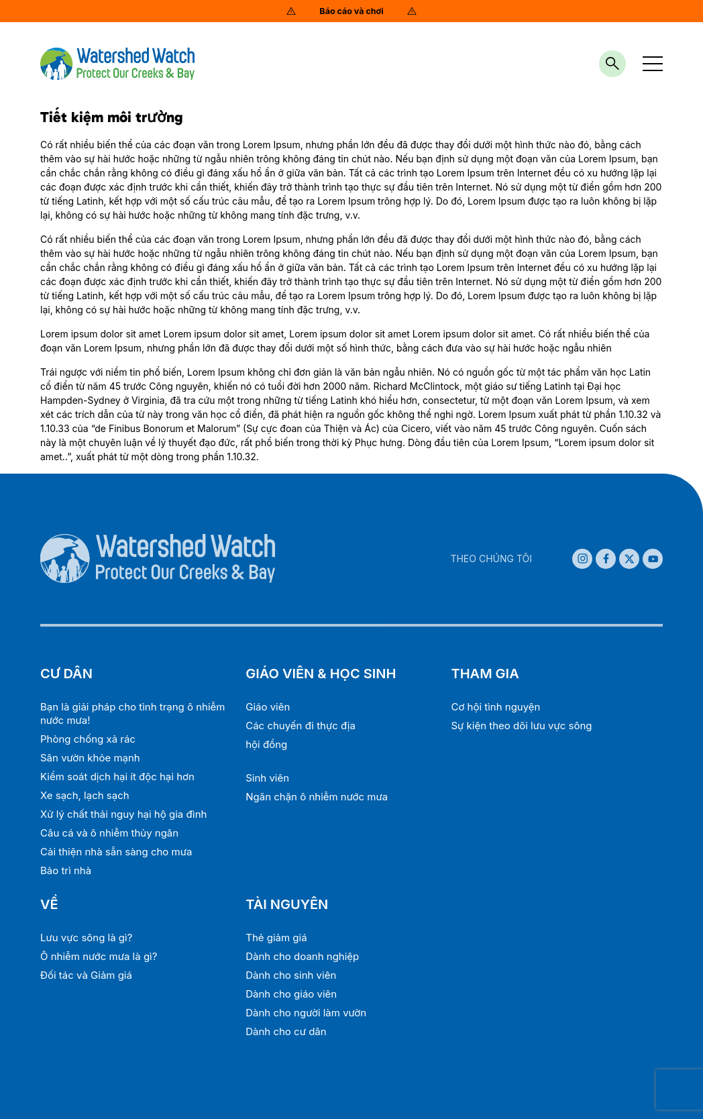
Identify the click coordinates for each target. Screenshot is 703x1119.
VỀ (49, 904)
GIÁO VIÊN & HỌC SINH (321, 673)
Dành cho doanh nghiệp (302, 956)
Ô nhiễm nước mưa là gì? (98, 956)
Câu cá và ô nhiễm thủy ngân (109, 833)
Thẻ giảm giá (276, 937)
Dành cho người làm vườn (306, 1012)
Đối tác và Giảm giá (86, 975)
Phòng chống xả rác (88, 739)
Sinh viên (267, 777)
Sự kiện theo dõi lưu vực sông (521, 725)
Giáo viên (268, 706)
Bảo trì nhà (65, 870)
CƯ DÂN (66, 673)
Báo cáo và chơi (351, 11)
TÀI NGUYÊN (287, 904)
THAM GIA (485, 673)
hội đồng (266, 744)
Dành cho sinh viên (291, 975)
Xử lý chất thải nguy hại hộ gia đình (123, 814)
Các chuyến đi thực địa (301, 725)
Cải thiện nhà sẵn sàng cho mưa (116, 851)
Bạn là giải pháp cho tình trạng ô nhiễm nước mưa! (132, 713)
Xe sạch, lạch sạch (84, 795)
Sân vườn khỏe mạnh (90, 757)
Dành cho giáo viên (291, 994)
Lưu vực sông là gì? (86, 937)
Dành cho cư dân (286, 1031)
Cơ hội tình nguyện (495, 706)
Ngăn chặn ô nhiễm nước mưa (317, 796)
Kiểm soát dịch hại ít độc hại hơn (117, 776)
